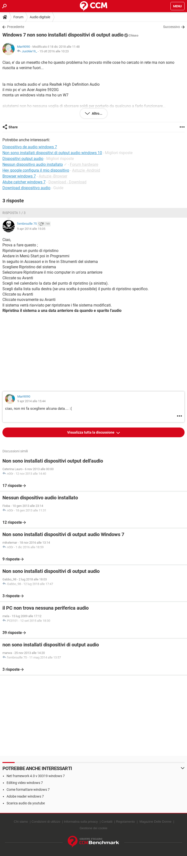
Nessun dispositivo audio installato (32, 164)
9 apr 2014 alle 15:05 (31, 229)
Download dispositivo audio (26, 188)
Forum (18, 17)
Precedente (15, 27)
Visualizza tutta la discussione (91, 432)
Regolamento (125, 821)
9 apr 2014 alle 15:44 (31, 401)
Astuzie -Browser (53, 176)
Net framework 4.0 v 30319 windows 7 (36, 776)
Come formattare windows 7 (28, 789)
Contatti (107, 821)
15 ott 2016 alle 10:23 (54, 51)
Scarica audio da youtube (26, 803)
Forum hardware (84, 164)
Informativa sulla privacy (81, 821)
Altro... (96, 113)
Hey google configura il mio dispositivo (35, 170)
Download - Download (67, 182)
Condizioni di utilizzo (46, 821)
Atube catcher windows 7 (24, 182)
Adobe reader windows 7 (25, 796)
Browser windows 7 (19, 176)
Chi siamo (21, 821)
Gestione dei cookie (93, 828)
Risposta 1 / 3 (14, 213)
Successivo (171, 27)
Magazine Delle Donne (156, 821)
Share (13, 127)
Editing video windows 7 (25, 783)
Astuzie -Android (86, 170)
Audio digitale (40, 17)
